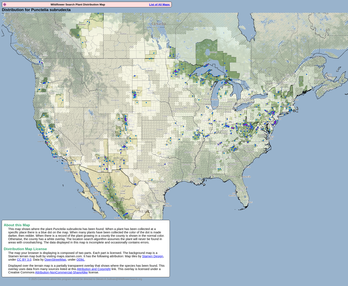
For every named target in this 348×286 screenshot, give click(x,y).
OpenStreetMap (55, 259)
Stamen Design (152, 256)
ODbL (80, 259)
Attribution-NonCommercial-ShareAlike (61, 272)
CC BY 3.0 (24, 259)
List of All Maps (159, 4)
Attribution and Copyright (94, 269)
